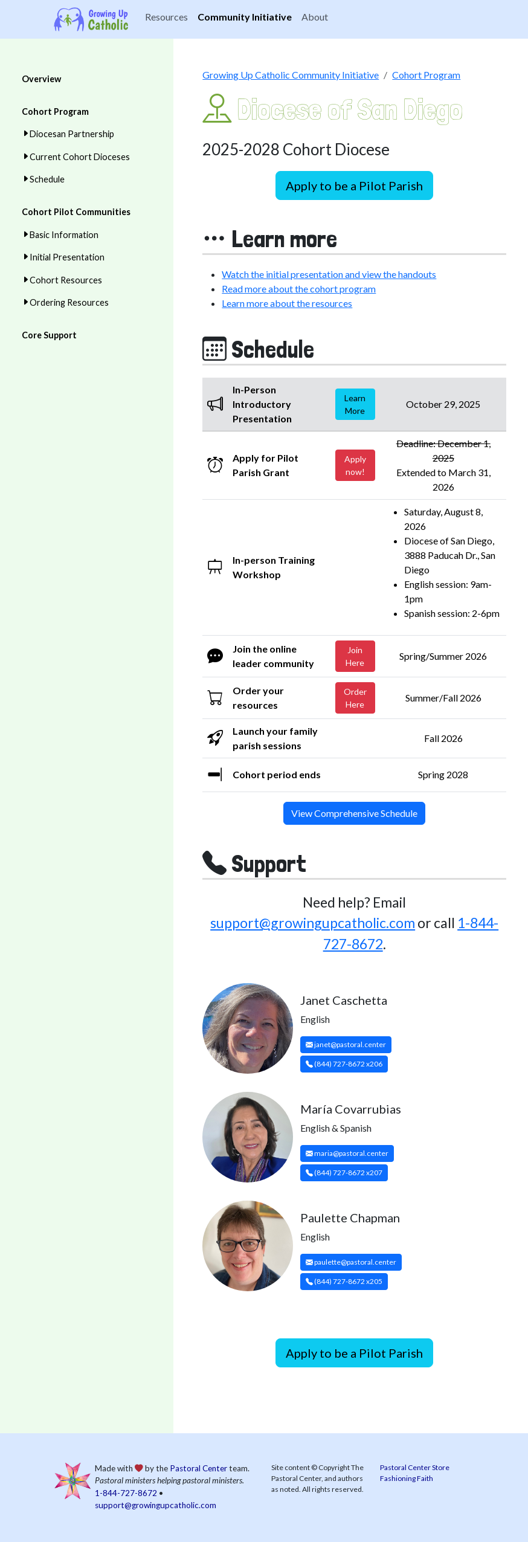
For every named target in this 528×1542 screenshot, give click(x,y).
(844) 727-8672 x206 (344, 1063)
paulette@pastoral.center (351, 1261)
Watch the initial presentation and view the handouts (329, 274)
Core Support (49, 335)
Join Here (355, 656)
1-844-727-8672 (126, 1493)
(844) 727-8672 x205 (344, 1281)
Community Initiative (245, 16)
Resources (166, 16)
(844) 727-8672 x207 (344, 1172)
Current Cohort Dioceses (80, 157)
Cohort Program (55, 111)
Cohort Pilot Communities (76, 212)
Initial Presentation (67, 257)
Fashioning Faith (406, 1478)
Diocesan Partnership (72, 134)
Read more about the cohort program (299, 288)
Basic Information (64, 235)
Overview (41, 79)
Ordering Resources (69, 302)
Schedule (47, 179)
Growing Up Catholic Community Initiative (290, 74)
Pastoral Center (198, 1468)
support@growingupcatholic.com (312, 922)
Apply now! (355, 465)
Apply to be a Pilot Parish (354, 185)
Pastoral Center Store (414, 1467)
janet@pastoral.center (346, 1044)
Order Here (355, 697)
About (314, 16)
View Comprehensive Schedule (354, 813)
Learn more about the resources (287, 303)
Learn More (354, 404)
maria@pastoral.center (347, 1153)
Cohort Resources (66, 280)
